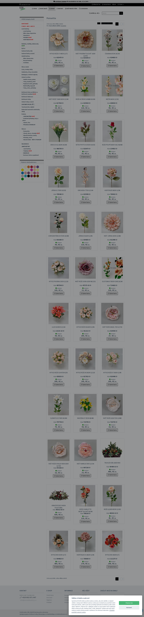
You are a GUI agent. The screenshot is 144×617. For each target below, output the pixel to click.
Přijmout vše (129, 603)
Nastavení (129, 607)
